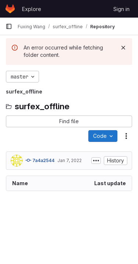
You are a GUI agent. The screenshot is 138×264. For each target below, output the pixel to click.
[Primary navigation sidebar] (9, 26)
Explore (31, 9)
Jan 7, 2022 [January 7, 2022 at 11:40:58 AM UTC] (69, 160)
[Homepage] (10, 9)
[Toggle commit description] (96, 160)
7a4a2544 (39, 160)
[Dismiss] (123, 47)
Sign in (121, 9)
